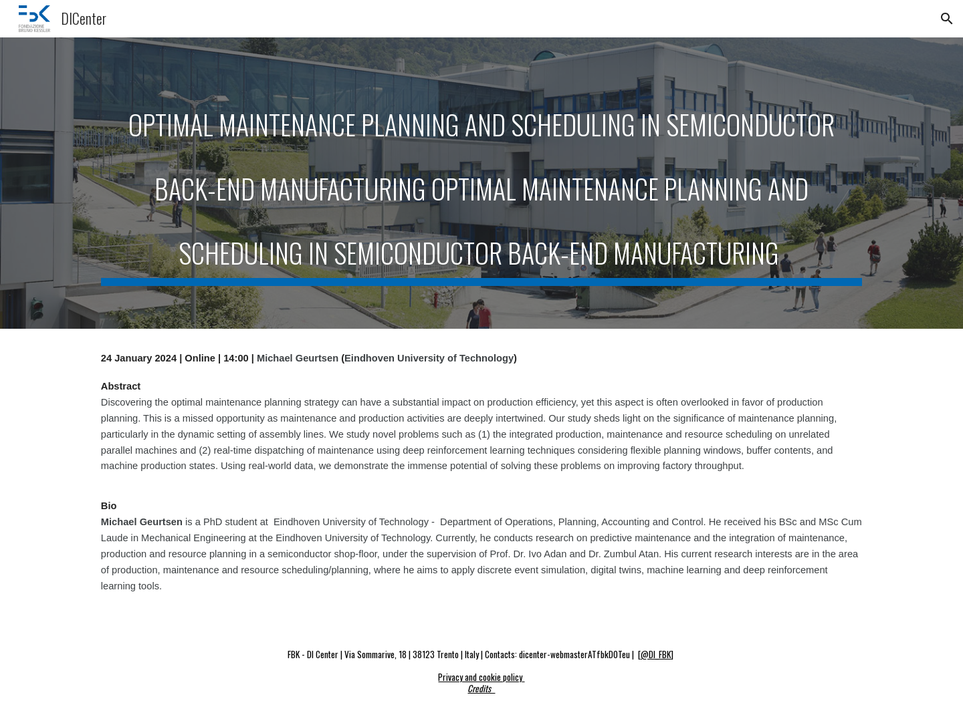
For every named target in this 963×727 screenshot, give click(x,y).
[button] (947, 19)
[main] (481, 183)
